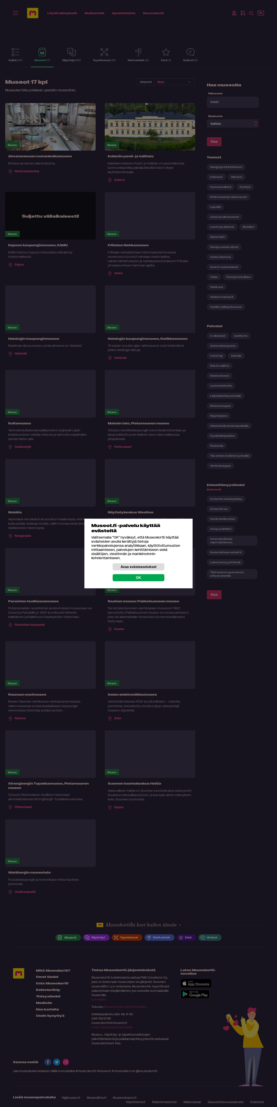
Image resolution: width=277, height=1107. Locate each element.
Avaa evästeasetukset (138, 567)
